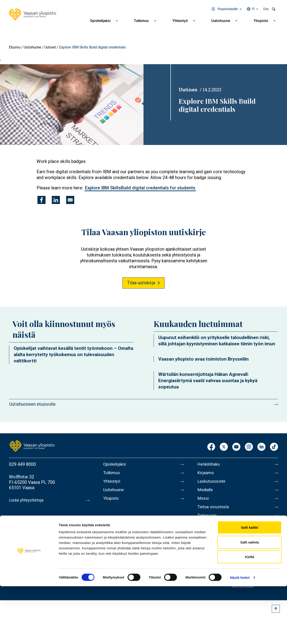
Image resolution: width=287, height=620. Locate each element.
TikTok (274, 447)
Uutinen (188, 89)
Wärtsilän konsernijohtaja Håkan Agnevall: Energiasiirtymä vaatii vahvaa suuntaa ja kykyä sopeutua (207, 381)
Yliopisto (261, 21)
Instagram (249, 447)
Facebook (211, 447)
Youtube (236, 447)
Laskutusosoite (212, 483)
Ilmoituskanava (212, 539)
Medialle (205, 492)
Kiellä (249, 590)
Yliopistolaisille (228, 9)
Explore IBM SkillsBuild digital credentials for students (140, 188)
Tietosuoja (207, 521)
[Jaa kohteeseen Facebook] (41, 200)
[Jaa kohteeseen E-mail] (70, 200)
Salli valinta (249, 576)
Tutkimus (141, 21)
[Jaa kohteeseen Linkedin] (56, 200)
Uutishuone (220, 21)
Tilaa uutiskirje (141, 282)
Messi (203, 502)
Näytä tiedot (240, 611)
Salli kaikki (249, 561)
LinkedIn (261, 447)
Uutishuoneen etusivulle (32, 404)
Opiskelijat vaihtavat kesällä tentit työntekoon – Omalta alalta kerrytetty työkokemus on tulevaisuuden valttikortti (73, 355)
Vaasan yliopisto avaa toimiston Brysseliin (203, 359)
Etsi (266, 9)
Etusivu (14, 47)
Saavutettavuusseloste (219, 530)
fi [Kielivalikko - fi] (253, 9)
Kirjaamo (206, 473)
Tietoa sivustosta (214, 511)
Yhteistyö (180, 21)
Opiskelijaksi (100, 21)
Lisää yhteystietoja (27, 500)
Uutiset (50, 47)
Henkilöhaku (209, 464)
